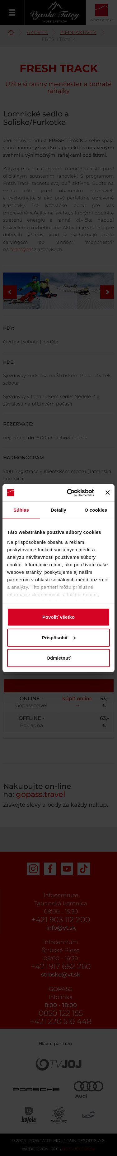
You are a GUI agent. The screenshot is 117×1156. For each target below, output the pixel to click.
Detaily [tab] (58, 510)
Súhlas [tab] (21, 510)
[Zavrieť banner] (107, 492)
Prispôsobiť (59, 637)
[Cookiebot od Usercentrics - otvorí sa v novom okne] (70, 493)
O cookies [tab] (96, 510)
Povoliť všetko (58, 617)
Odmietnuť (58, 658)
